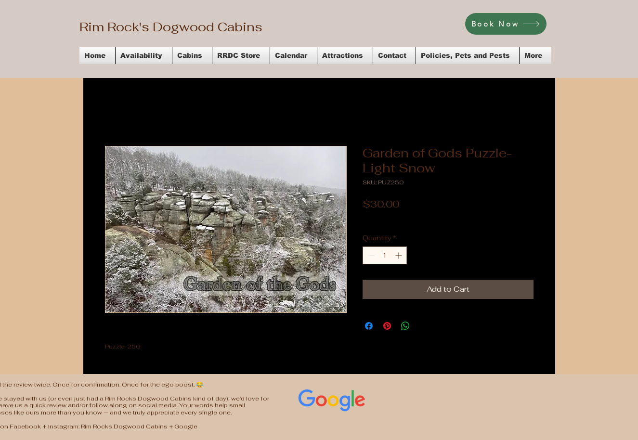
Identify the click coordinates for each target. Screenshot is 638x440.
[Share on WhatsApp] (405, 326)
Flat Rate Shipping (464, 218)
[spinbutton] (384, 255)
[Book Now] (506, 24)
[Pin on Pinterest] (387, 326)
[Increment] (399, 255)
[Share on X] (424, 326)
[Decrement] (370, 255)
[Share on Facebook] (369, 326)
